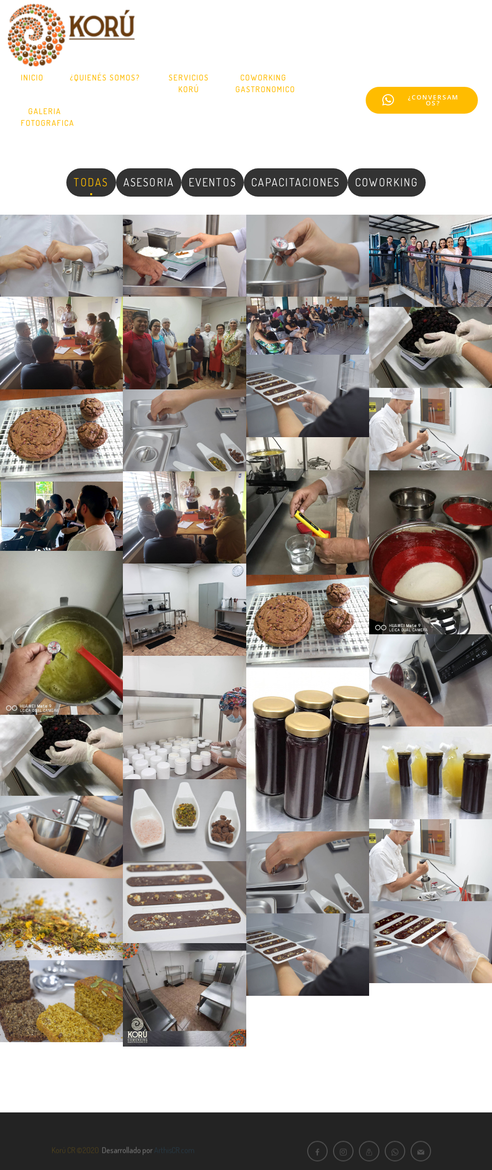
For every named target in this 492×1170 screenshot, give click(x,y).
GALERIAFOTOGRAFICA (48, 117)
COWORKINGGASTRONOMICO (265, 83)
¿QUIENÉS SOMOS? (106, 77)
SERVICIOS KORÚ (189, 83)
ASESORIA (149, 182)
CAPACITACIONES (295, 182)
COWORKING (386, 182)
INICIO (32, 77)
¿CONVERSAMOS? (420, 100)
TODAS (91, 182)
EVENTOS (212, 182)
